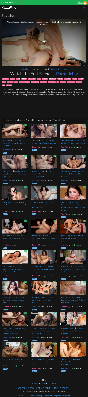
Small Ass (79, 82)
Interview (63, 82)
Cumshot (10, 82)
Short (18, 78)
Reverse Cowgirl (24, 82)
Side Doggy (51, 82)
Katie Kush (55, 69)
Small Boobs (31, 78)
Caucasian (5, 78)
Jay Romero (65, 69)
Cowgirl (81, 78)
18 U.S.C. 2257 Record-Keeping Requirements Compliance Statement (44, 395)
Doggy (75, 78)
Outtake (9, 85)
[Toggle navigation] (83, 7)
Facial (38, 78)
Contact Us (52, 383)
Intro (16, 82)
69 (57, 82)
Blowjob (60, 78)
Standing (43, 82)
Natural (24, 78)
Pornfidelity (22, 69)
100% (35, 69)
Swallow (44, 78)
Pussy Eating (35, 82)
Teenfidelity (36, 147)
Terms (43, 383)
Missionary (68, 78)
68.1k (46, 69)
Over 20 (12, 78)
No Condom (52, 78)
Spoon (4, 82)
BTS (3, 85)
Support (35, 383)
